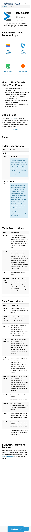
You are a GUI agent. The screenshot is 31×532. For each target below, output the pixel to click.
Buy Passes (15, 529)
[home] (12, 4)
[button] (25, 3)
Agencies (4, 6)
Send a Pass (13, 118)
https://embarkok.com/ (8, 456)
